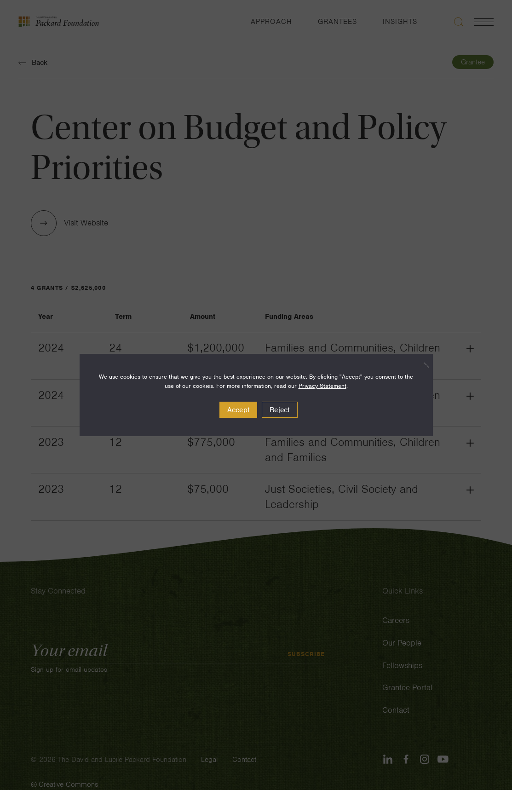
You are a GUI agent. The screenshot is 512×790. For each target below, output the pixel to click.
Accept (238, 410)
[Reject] (421, 364)
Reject (280, 410)
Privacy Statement (322, 386)
